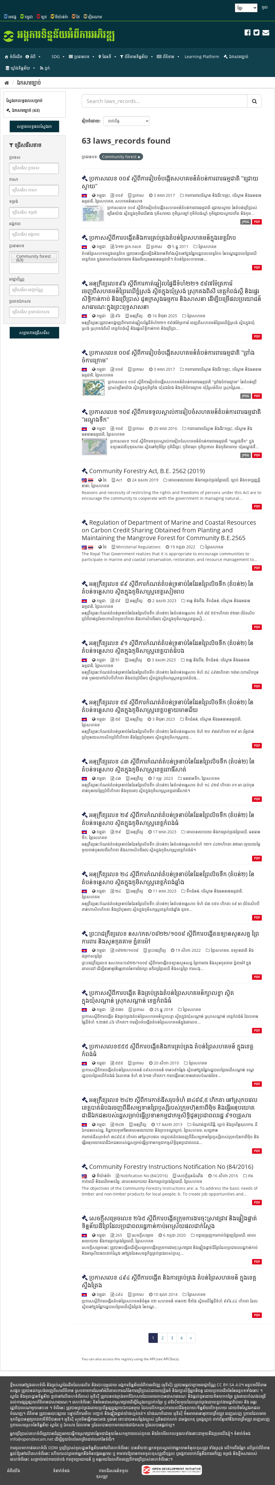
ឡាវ (44, 16)
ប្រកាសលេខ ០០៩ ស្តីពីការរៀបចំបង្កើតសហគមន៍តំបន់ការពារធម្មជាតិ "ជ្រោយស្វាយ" (170, 182)
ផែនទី (109, 56)
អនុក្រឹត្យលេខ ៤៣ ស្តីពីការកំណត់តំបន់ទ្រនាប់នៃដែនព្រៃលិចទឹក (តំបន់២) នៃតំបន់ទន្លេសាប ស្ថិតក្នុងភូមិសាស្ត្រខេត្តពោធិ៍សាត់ (168, 765)
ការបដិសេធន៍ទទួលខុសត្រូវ (112, 1473)
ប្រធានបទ (84, 56)
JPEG (245, 222)
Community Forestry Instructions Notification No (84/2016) (171, 1167)
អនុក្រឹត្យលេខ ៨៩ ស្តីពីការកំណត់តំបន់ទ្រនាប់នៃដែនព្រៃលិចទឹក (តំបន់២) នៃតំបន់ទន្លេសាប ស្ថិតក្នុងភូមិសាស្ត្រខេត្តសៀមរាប (167, 587)
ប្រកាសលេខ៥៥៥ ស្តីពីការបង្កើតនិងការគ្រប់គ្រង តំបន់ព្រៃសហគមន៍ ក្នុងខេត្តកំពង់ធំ (167, 1050)
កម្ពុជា (29, 16)
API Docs (170, 1359)
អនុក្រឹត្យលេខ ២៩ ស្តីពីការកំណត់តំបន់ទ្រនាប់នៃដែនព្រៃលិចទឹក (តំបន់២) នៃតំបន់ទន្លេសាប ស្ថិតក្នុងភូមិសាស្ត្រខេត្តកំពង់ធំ (168, 818)
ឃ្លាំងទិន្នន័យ (23, 68)
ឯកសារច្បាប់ (238, 56)
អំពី (35, 56)
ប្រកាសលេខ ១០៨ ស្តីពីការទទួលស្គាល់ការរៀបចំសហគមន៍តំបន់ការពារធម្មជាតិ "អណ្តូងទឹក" (171, 415)
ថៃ (78, 16)
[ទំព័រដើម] (6, 82)
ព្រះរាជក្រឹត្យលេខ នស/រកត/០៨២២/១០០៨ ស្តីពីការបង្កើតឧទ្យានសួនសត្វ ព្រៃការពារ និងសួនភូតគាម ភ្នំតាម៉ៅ (170, 937)
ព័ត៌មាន (171, 56)
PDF (257, 222)
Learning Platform (202, 56)
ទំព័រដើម (16, 56)
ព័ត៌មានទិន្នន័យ (139, 56)
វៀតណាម (95, 16)
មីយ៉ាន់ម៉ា (61, 16)
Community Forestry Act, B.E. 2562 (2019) (147, 471)
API (152, 1359)
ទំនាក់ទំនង (61, 1470)
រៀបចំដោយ (91, 121)
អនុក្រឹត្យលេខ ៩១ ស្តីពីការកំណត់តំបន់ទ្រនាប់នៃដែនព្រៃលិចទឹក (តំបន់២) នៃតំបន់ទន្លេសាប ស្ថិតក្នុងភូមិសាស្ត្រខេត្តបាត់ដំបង (167, 647)
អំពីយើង (13, 1470)
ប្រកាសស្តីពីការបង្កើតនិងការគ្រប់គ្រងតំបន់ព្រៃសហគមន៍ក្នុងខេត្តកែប (162, 237)
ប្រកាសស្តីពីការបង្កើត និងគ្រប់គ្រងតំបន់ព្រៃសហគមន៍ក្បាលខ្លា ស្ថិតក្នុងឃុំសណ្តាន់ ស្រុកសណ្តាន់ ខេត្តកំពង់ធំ (158, 996)
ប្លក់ (47, 68)
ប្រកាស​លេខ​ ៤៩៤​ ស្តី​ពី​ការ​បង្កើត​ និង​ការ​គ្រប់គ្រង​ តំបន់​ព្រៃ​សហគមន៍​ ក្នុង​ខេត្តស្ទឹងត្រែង (169, 1281)
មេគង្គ (12, 16)
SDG (58, 56)
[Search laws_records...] (164, 101)
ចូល (265, 7)
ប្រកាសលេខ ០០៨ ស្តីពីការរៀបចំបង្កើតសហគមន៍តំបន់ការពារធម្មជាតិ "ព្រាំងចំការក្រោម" (168, 356)
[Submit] (254, 101)
